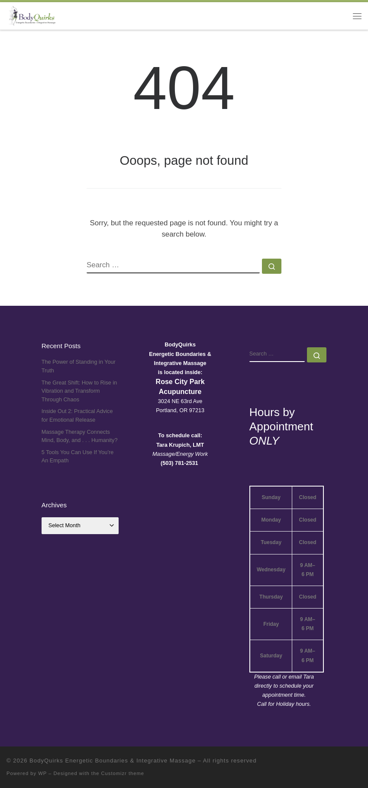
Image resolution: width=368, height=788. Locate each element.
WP (42, 773)
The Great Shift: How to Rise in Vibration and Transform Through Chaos (79, 391)
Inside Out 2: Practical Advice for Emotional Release (77, 415)
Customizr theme (123, 773)
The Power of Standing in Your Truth (79, 366)
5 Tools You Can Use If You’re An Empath (78, 456)
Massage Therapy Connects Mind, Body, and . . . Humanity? (80, 436)
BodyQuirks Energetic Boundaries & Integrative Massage (112, 760)
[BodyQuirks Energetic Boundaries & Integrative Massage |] (30, 15)
